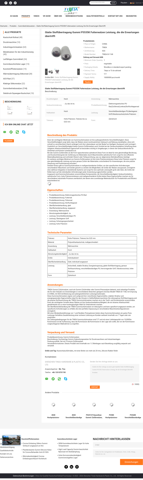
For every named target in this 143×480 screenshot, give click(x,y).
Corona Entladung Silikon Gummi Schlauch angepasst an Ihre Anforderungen (35, 444)
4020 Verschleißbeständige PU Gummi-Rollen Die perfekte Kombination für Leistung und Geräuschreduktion (74, 416)
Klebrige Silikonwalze (12, 83)
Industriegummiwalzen (12, 47)
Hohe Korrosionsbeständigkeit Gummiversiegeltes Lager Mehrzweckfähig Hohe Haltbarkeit (71, 456)
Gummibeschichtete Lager (14, 64)
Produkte (26, 16)
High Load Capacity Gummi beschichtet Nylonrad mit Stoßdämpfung (73, 450)
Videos (36, 16)
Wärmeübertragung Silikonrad (15, 74)
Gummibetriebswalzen (26, 26)
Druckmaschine (9, 42)
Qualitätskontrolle (95, 16)
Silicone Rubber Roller (110, 351)
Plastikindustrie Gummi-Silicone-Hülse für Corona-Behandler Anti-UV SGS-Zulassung (37, 451)
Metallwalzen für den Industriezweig (18, 52)
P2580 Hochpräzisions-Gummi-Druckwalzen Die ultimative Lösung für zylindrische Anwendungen (111, 416)
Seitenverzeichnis (6, 457)
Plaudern (124, 3)
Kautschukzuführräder (65, 351)
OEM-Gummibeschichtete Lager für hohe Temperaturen (73, 444)
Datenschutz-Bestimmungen (23, 476)
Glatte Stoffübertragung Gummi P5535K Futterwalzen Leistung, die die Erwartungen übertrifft (61, 79)
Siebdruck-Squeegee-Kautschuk (16, 93)
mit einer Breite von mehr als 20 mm (87, 351)
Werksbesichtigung (74, 16)
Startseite (3, 26)
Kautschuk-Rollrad (11, 37)
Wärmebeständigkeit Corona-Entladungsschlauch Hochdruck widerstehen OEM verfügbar (35, 457)
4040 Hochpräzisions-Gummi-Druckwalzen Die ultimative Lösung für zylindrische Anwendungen (53, 416)
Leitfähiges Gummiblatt (13, 59)
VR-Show (47, 16)
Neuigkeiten (131, 16)
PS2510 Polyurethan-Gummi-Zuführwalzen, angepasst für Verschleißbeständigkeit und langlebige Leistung (94, 416)
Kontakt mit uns (115, 16)
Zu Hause (14, 16)
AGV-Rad (7, 79)
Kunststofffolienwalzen (13, 69)
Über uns (58, 16)
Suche (113, 3)
